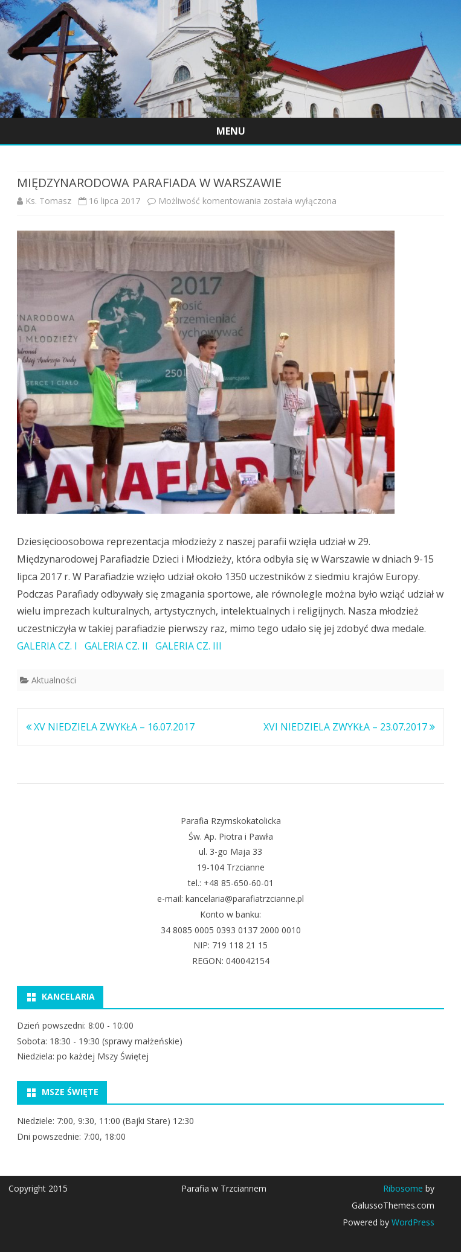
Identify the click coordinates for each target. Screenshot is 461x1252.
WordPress (411, 1222)
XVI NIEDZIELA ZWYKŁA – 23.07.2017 (349, 726)
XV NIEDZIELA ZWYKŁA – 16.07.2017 (110, 726)
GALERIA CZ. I (47, 646)
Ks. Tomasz (48, 200)
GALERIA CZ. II (116, 646)
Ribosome (403, 1188)
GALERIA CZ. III (188, 646)
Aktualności (53, 680)
